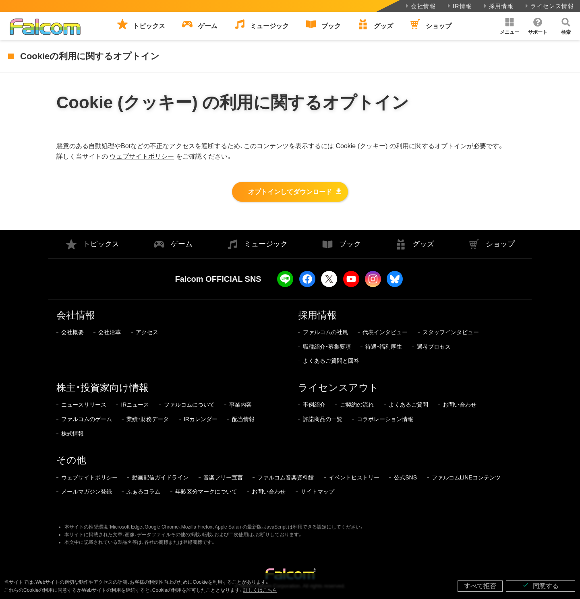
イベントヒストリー (354, 477)
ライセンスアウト (338, 387)
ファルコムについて (189, 404)
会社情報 (420, 6)
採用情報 (498, 6)
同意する (540, 585)
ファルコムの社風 (325, 332)
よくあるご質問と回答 (331, 360)
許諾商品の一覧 (322, 419)
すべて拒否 (480, 585)
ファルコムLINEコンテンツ (466, 477)
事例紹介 (314, 404)
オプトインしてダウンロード (290, 191)
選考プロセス (434, 346)
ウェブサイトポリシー (142, 156)
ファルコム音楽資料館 (285, 477)
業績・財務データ (147, 419)
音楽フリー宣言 (223, 477)
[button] (509, 26)
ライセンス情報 (549, 6)
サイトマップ (317, 491)
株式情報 (72, 433)
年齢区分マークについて (206, 491)
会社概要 (72, 332)
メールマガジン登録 (86, 491)
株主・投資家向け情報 (102, 387)
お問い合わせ (459, 404)
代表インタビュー (385, 332)
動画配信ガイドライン (160, 477)
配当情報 (243, 419)
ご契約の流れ (357, 404)
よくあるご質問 (408, 404)
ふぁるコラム (143, 491)
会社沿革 (109, 332)
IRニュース (135, 404)
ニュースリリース (83, 404)
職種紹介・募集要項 (327, 346)
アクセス (147, 332)
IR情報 (459, 6)
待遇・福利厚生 (383, 346)
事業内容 (240, 404)
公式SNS (405, 477)
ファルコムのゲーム (86, 419)
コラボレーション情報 (385, 419)
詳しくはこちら (260, 590)
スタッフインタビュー (451, 332)
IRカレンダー (201, 419)
